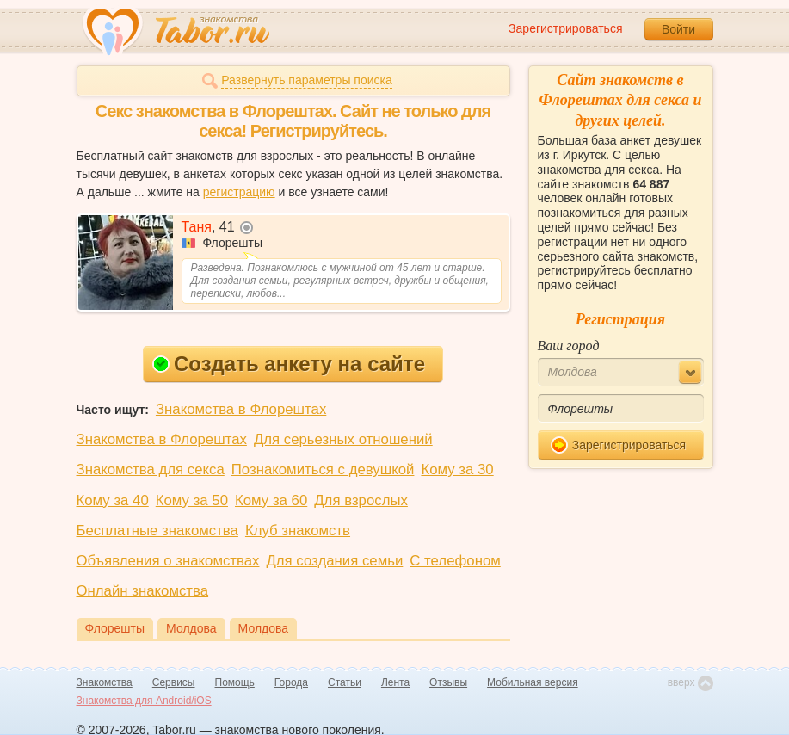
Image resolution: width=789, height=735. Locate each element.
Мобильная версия (532, 682)
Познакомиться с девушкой (323, 469)
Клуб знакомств (297, 530)
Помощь (235, 682)
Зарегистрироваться (565, 28)
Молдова (191, 628)
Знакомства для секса (151, 469)
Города (291, 682)
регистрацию (239, 192)
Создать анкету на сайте (288, 363)
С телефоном (455, 561)
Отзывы (448, 682)
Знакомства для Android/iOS (144, 701)
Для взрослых (361, 500)
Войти (678, 29)
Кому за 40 (113, 500)
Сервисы (173, 682)
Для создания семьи (334, 561)
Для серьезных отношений (343, 439)
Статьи (344, 682)
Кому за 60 (271, 500)
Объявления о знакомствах (168, 561)
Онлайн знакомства (143, 591)
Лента (395, 682)
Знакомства (105, 682)
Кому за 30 (457, 469)
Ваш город (569, 345)
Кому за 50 (192, 500)
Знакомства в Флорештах (241, 409)
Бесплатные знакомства (157, 530)
